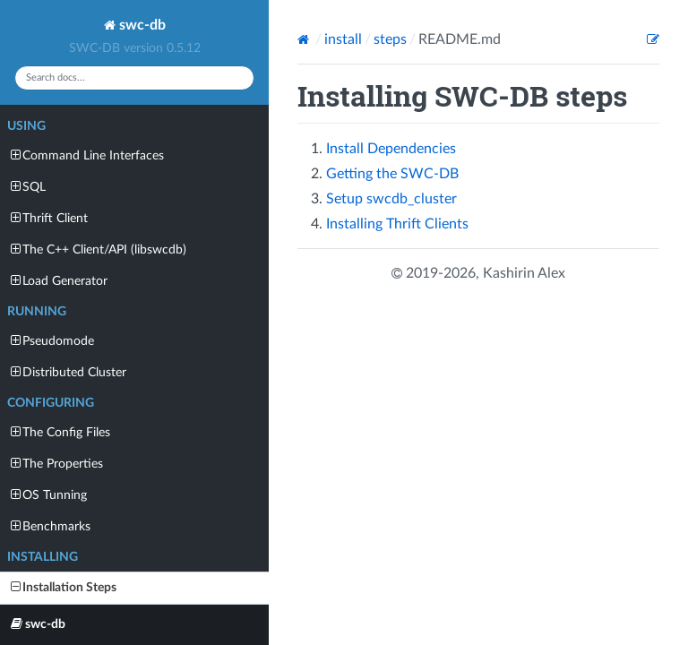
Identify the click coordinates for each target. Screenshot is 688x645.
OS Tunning (49, 495)
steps (390, 39)
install (343, 39)
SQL (28, 187)
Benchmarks (50, 526)
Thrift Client (49, 218)
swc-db (135, 25)
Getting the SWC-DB (392, 174)
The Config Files (60, 432)
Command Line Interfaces (87, 155)
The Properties (57, 463)
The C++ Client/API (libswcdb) (98, 249)
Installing (42, 557)
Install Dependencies (391, 149)
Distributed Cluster (68, 372)
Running (36, 311)
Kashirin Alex (524, 273)
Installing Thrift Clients (397, 224)
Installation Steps (63, 587)
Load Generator (59, 281)
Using (26, 126)
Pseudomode (52, 341)
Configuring (50, 403)
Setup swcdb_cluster (391, 199)
